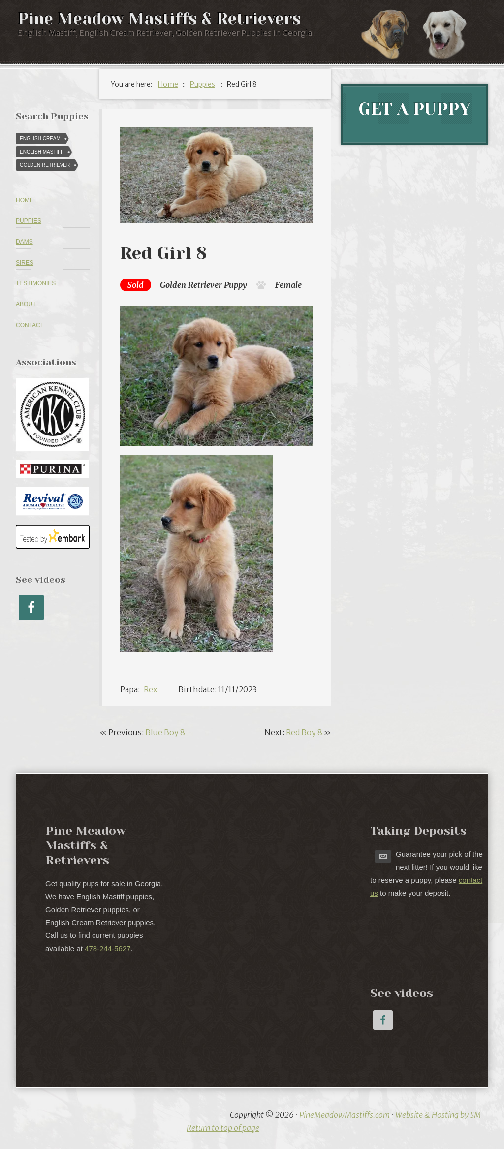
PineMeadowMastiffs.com (344, 1114)
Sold (135, 285)
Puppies (28, 220)
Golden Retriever (191, 285)
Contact (30, 325)
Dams (24, 241)
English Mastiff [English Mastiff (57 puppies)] (41, 152)
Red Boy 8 (304, 732)
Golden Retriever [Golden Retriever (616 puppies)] (45, 165)
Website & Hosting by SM (438, 1114)
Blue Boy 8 (165, 732)
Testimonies (36, 283)
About (26, 304)
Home (24, 200)
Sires (24, 262)
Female (288, 285)
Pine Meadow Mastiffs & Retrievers (159, 19)
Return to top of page (223, 1128)
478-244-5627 (107, 948)
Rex (150, 689)
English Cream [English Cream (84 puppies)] (40, 138)
